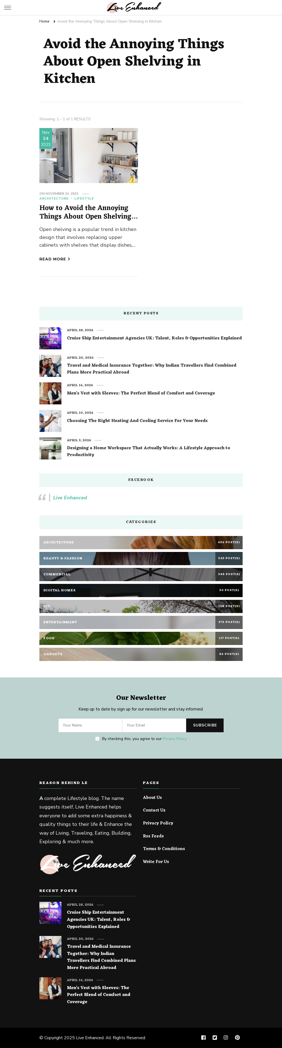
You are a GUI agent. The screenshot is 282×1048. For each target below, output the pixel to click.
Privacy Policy (174, 738)
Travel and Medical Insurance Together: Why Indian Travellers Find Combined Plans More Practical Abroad (151, 369)
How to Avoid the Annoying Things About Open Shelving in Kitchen (85, 217)
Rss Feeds (153, 836)
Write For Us (156, 862)
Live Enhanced (70, 497)
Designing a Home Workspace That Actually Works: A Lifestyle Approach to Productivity (148, 452)
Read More (54, 259)
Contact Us (154, 810)
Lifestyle (84, 198)
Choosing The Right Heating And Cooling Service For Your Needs (137, 421)
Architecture (54, 198)
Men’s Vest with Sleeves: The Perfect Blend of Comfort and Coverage (141, 393)
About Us (152, 798)
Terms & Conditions (164, 849)
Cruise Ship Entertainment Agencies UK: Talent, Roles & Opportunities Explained (154, 338)
